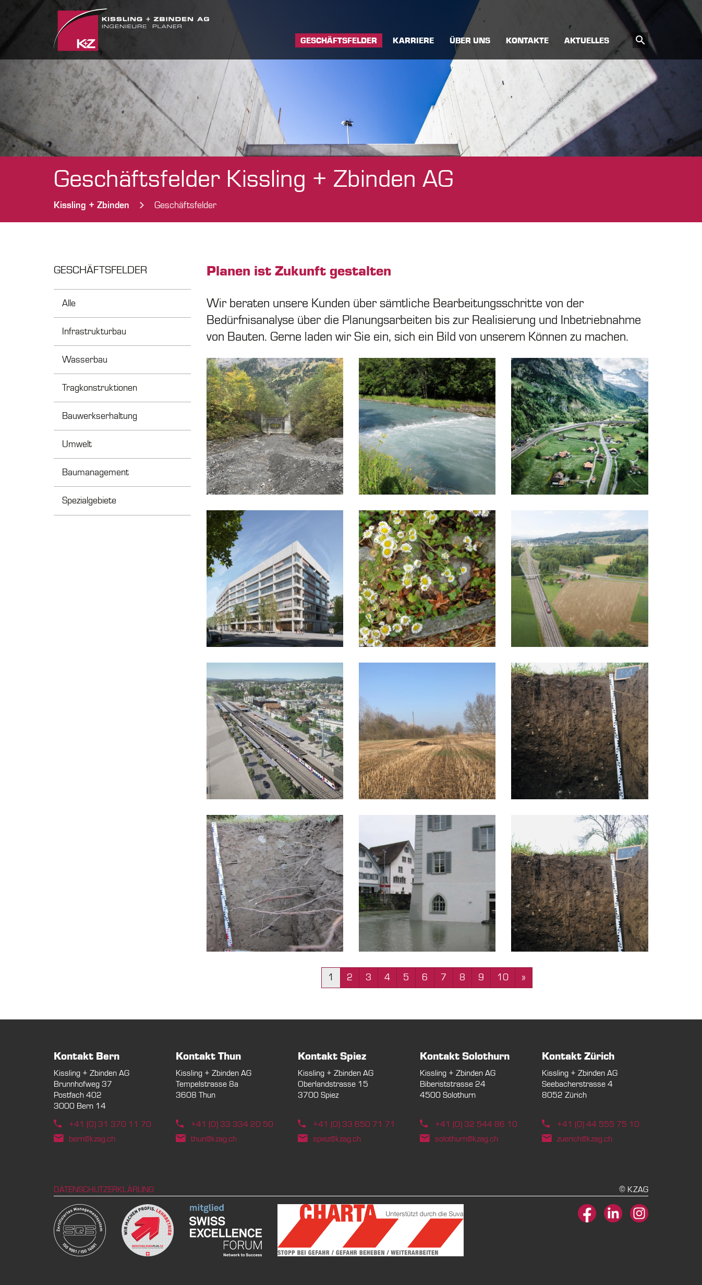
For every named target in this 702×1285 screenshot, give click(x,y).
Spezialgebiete (89, 500)
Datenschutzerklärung (104, 1189)
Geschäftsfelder (338, 41)
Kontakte (527, 41)
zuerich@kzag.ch (584, 1139)
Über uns (470, 41)
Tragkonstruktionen (99, 387)
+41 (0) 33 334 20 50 (232, 1124)
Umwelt (77, 444)
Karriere (413, 41)
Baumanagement (95, 472)
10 (503, 977)
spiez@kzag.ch (337, 1139)
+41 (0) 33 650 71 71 (354, 1124)
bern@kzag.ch (92, 1139)
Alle (69, 303)
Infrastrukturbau (94, 331)
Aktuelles (586, 41)
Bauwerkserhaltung (99, 416)
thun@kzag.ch (214, 1139)
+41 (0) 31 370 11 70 (110, 1124)
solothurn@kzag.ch (466, 1139)
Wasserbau (84, 359)
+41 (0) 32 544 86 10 (476, 1124)
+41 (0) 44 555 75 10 (598, 1124)
